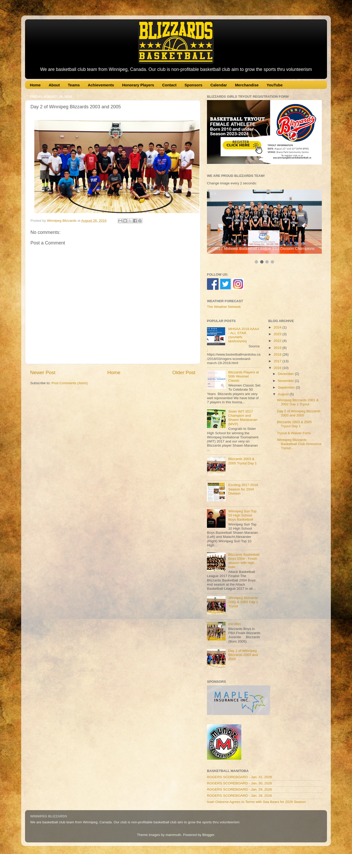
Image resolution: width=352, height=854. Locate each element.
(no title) (234, 624)
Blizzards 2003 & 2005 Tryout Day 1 (242, 461)
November (286, 381)
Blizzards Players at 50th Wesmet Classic (243, 376)
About (54, 85)
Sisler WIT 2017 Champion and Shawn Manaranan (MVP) (242, 417)
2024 (278, 327)
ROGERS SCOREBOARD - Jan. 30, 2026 (239, 783)
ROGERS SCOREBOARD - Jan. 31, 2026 (239, 777)
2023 (278, 334)
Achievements (101, 85)
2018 (278, 354)
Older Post (183, 372)
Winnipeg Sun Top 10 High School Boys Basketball (242, 515)
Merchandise (247, 85)
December (286, 374)
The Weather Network (224, 307)
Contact (169, 85)
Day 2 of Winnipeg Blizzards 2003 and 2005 (243, 655)
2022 (278, 341)
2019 (278, 348)
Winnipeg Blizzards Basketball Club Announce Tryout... (299, 444)
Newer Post (42, 372)
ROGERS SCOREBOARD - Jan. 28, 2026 (239, 796)
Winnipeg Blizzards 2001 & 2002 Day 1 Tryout (243, 602)
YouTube (275, 85)
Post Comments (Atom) (70, 383)
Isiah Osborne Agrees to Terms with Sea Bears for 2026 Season (256, 802)
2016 (278, 368)
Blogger (208, 835)
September (287, 387)
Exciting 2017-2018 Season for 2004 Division (243, 489)
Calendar (218, 85)
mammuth (173, 835)
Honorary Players (138, 85)
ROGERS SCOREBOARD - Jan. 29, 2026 (239, 789)
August (284, 394)
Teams (74, 85)
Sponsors (193, 85)
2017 (278, 361)
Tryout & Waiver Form (294, 433)
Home (35, 85)
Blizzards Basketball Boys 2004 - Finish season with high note (243, 561)
